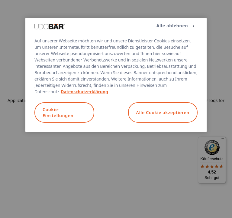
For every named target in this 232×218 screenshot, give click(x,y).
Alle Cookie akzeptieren (162, 112)
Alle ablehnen (172, 25)
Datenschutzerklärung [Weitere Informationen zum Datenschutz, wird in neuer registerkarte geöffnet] (84, 91)
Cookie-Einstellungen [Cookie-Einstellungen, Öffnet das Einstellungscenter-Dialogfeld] (58, 112)
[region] (116, 75)
